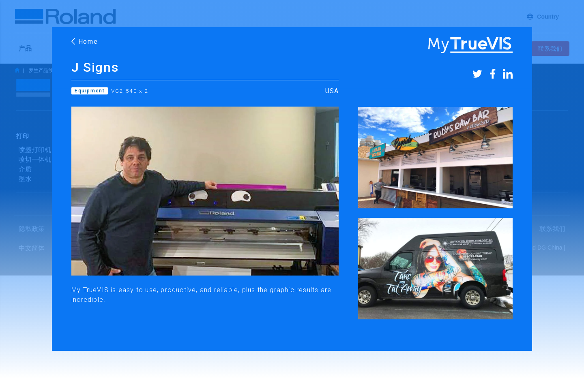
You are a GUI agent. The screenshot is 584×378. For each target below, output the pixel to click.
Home (84, 41)
